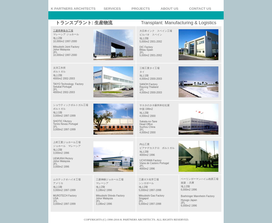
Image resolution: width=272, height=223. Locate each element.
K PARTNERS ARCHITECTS (74, 8)
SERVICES (114, 8)
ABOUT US (172, 8)
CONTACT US (200, 8)
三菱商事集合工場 (63, 30)
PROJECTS (142, 8)
